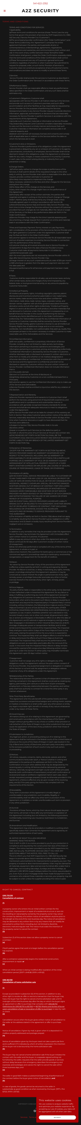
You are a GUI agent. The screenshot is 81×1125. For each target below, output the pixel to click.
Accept (57, 1117)
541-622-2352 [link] (40, 3)
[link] (40, 12)
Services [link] (23, 1117)
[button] (8, 11)
